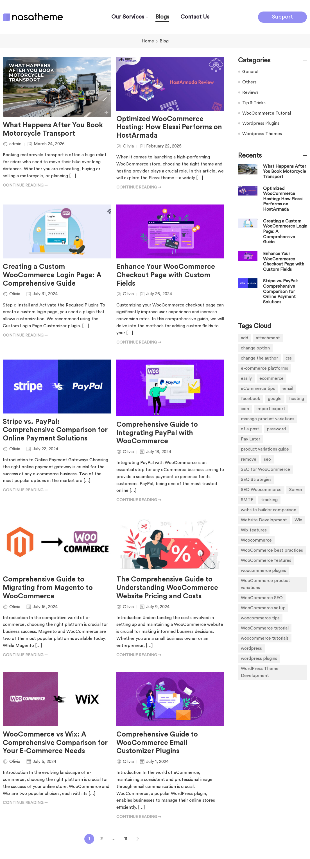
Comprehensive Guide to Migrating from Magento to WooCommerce (48, 588)
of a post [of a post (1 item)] (250, 429)
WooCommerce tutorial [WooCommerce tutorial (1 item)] (265, 628)
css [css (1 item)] (289, 358)
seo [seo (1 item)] (267, 459)
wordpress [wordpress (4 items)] (251, 648)
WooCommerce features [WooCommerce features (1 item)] (266, 560)
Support (282, 17)
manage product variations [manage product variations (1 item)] (267, 419)
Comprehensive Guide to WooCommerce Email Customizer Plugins (157, 743)
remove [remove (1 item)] (248, 459)
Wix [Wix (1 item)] (298, 520)
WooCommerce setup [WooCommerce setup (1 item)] (263, 608)
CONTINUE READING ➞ (25, 185)
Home (148, 41)
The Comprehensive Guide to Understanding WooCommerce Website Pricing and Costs (167, 588)
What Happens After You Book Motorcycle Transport (53, 129)
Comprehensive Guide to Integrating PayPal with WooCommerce (157, 433)
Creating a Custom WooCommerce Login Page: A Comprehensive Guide (52, 275)
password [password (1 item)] (276, 429)
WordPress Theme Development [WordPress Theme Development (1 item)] (260, 672)
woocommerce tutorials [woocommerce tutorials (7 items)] (265, 638)
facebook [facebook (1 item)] (250, 398)
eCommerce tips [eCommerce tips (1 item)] (258, 388)
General (250, 71)
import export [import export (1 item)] (271, 408)
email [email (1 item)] (287, 388)
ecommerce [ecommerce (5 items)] (271, 378)
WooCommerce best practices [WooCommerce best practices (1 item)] (272, 550)
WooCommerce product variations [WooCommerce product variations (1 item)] (265, 584)
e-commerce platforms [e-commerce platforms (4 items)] (264, 368)
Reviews (250, 92)
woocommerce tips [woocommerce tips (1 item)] (260, 618)
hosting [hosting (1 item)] (296, 398)
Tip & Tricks (254, 103)
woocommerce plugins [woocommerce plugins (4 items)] (263, 570)
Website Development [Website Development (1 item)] (264, 520)
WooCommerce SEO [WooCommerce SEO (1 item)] (262, 598)
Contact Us (194, 17)
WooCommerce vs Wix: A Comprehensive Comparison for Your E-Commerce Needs (55, 743)
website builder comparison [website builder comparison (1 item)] (268, 510)
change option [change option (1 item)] (255, 348)
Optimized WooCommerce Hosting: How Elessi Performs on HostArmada (169, 127)
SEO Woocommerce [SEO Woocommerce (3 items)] (261, 489)
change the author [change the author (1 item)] (259, 358)
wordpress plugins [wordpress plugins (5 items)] (259, 658)
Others (249, 82)
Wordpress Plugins (260, 123)
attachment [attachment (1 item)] (268, 338)
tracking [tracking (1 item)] (269, 499)
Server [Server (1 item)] (295, 489)
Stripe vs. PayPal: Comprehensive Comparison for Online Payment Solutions (55, 430)
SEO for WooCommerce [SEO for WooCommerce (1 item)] (265, 469)
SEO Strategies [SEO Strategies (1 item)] (256, 479)
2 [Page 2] (101, 839)
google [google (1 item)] (275, 398)
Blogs (162, 17)
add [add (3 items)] (244, 338)
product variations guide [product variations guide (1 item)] (265, 449)
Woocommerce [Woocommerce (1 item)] (256, 540)
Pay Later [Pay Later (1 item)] (250, 439)
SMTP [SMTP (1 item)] (247, 499)
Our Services (127, 17)
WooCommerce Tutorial (266, 113)
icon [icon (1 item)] (245, 408)
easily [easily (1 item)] (246, 378)
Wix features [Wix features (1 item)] (254, 530)
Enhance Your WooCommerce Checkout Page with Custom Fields (165, 275)
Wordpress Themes (262, 133)
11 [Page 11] (125, 839)
